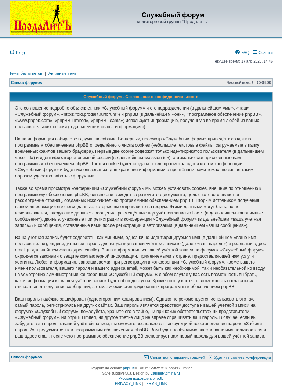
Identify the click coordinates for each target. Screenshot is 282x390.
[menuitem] (17, 52)
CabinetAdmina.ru (165, 373)
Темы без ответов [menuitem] (25, 73)
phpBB (128, 368)
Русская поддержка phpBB (140, 378)
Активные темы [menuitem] (62, 73)
